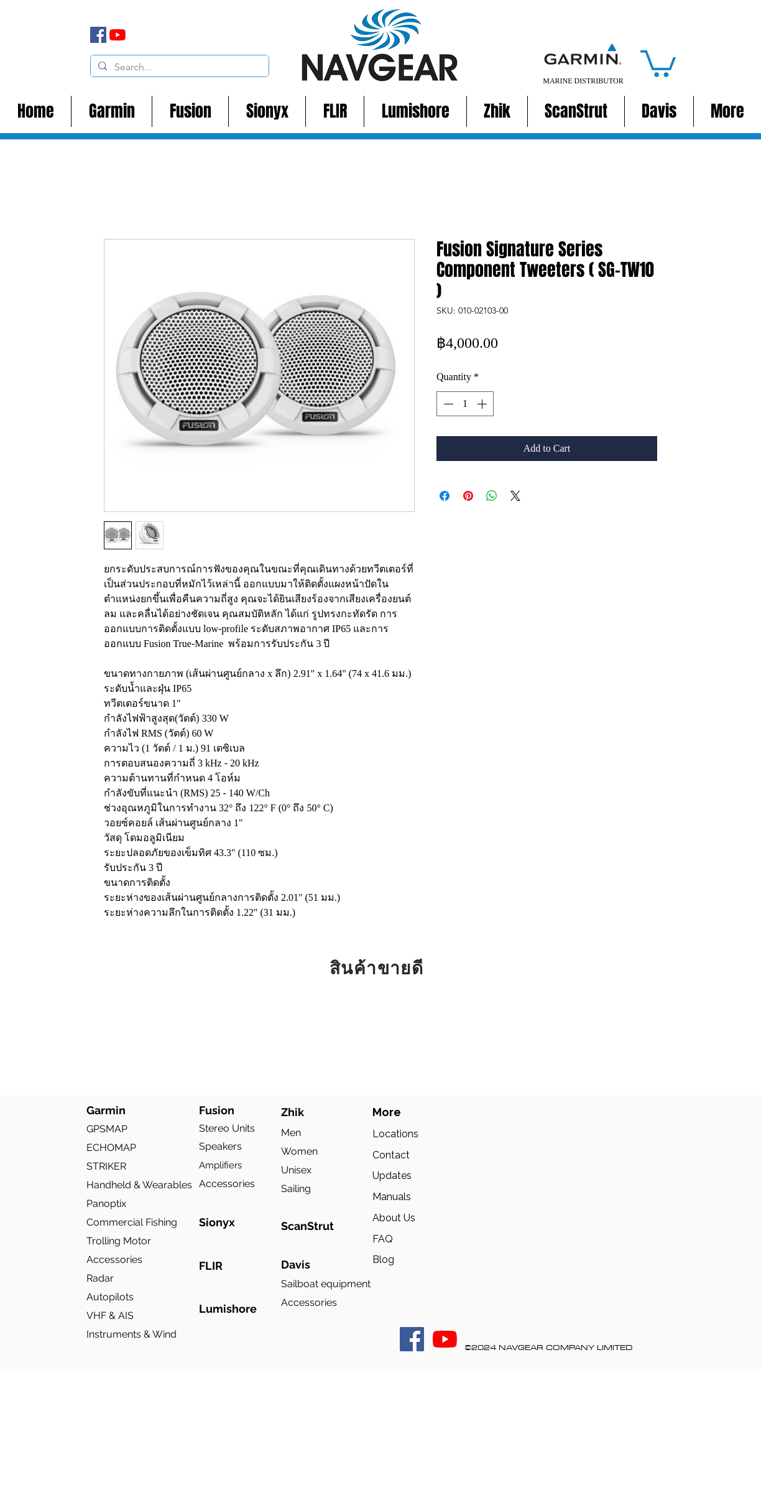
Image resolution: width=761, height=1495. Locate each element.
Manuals (391, 1197)
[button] (658, 62)
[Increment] (483, 404)
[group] (380, 1035)
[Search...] (178, 67)
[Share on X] (515, 495)
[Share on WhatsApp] (491, 495)
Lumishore (228, 1308)
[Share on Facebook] (444, 495)
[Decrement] (447, 404)
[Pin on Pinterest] (468, 495)
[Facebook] (98, 35)
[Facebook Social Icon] (412, 1339)
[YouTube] (117, 35)
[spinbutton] (465, 404)
